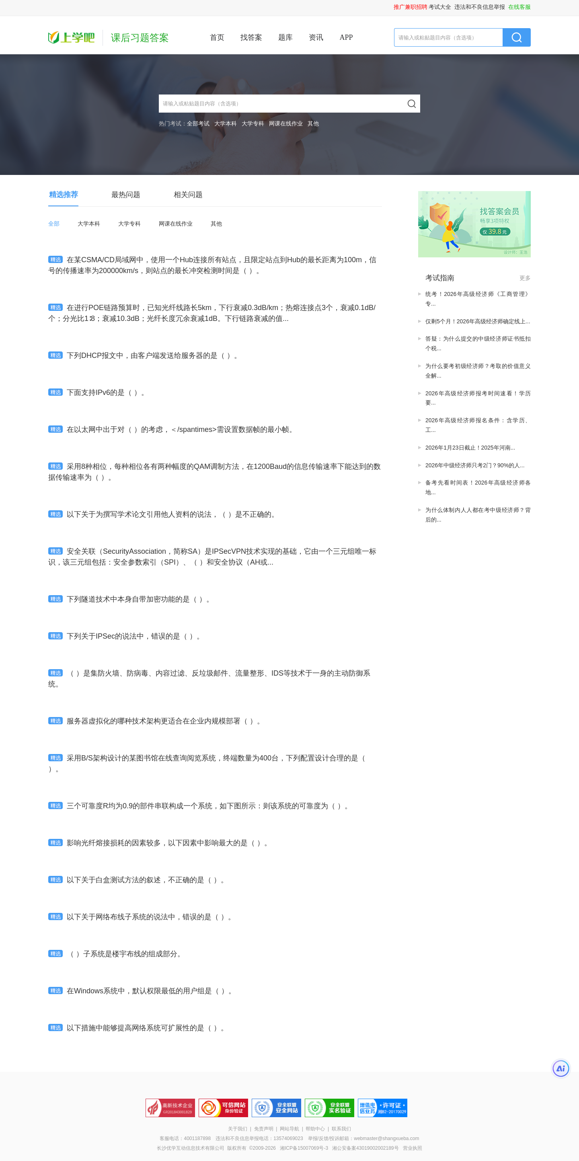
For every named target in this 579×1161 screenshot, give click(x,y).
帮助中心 (315, 1129)
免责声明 (263, 1129)
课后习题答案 (140, 38)
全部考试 (198, 123)
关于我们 (237, 1129)
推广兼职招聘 (410, 7)
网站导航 (289, 1129)
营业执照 (412, 1148)
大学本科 (225, 123)
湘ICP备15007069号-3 (304, 1148)
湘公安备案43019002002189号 (365, 1148)
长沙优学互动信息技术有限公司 (190, 1148)
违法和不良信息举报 (479, 7)
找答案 (251, 37)
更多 (525, 278)
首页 (217, 37)
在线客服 (519, 7)
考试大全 (440, 7)
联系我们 (341, 1129)
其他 (313, 123)
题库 (285, 37)
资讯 (316, 37)
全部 (54, 223)
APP (346, 37)
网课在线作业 (286, 123)
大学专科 (253, 123)
